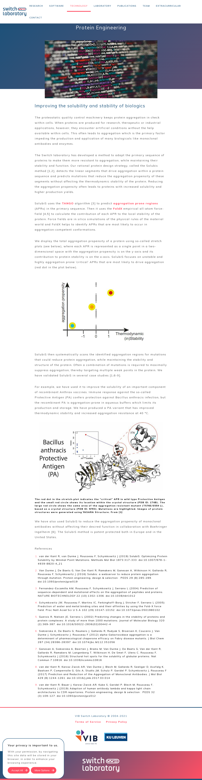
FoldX (117, 208)
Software (56, 5)
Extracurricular (168, 5)
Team (146, 5)
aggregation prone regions (135, 203)
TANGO (68, 203)
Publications (126, 5)
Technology (79, 5)
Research (36, 5)
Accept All (17, 770)
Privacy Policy (116, 721)
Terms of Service (88, 721)
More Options (42, 770)
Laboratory (102, 5)
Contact (35, 17)
